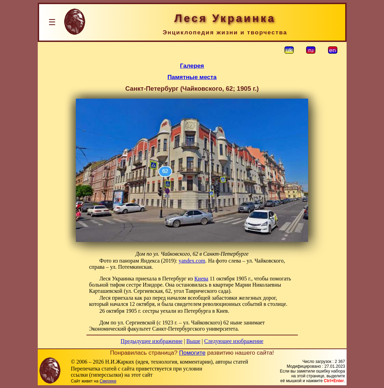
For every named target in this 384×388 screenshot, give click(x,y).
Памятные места (192, 77)
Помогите (192, 352)
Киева (201, 278)
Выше (193, 341)
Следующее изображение (233, 341)
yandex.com (191, 261)
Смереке (108, 381)
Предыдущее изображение (152, 341)
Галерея (192, 65)
